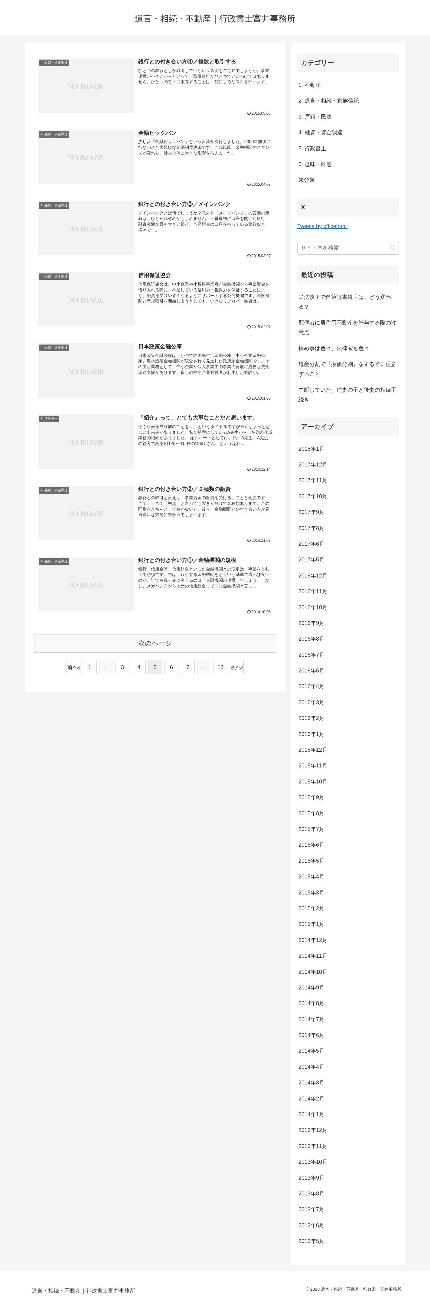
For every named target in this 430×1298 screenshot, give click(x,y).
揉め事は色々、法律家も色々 (333, 348)
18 (220, 667)
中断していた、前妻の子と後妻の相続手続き (347, 395)
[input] (348, 248)
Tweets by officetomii (322, 226)
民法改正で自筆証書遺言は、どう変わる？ (344, 302)
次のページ (155, 643)
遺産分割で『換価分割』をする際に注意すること (347, 369)
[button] (392, 247)
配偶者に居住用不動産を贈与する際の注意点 (347, 327)
